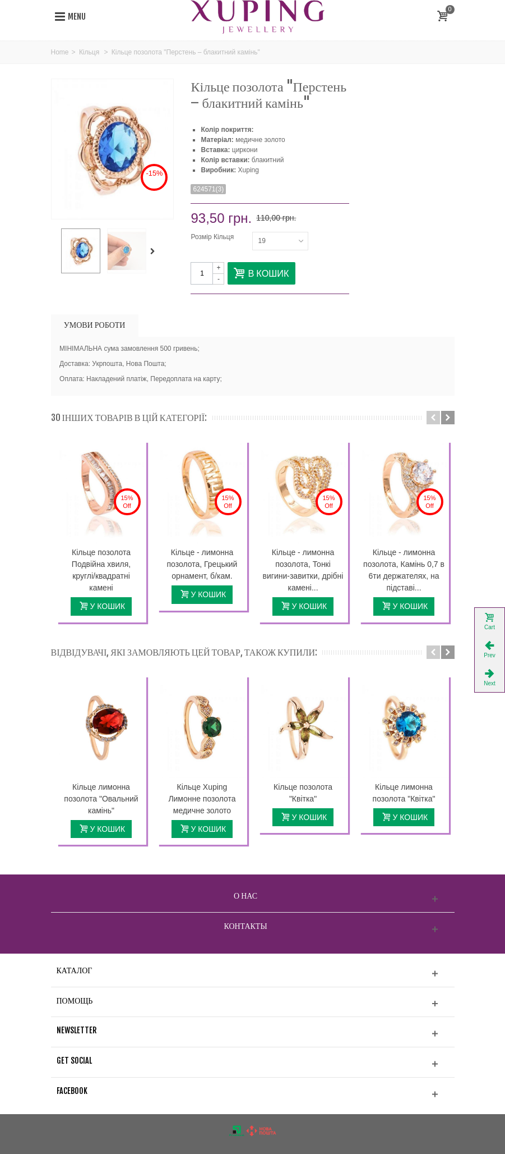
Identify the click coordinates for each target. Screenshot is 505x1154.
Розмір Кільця (213, 237)
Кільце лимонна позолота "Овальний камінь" (101, 798)
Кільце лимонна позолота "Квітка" (404, 792)
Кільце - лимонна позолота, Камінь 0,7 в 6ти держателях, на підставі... (403, 570)
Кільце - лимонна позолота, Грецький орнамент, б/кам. (202, 564)
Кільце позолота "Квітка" (303, 792)
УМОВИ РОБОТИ (95, 324)
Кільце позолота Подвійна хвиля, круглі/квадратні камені (101, 570)
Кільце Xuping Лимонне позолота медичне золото (201, 798)
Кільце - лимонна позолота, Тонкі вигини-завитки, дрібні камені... (303, 570)
